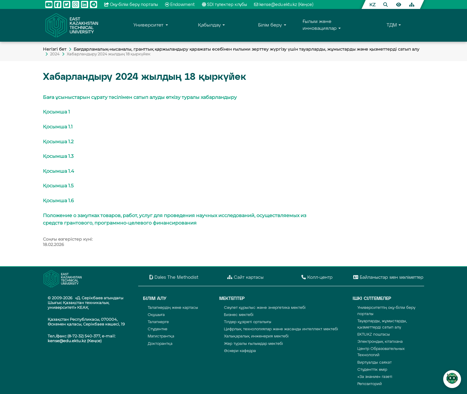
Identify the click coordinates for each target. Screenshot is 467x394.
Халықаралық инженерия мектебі (256, 336)
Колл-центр (317, 277)
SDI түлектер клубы (224, 5)
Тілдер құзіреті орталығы (247, 322)
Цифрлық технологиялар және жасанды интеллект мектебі (281, 329)
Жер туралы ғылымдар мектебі (253, 344)
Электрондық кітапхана (380, 342)
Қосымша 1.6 (58, 200)
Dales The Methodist (174, 277)
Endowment (180, 5)
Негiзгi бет (54, 49)
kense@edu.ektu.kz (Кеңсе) (283, 5)
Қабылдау (209, 25)
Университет (148, 25)
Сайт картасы (245, 277)
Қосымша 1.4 (58, 171)
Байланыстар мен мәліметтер (388, 277)
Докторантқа (160, 344)
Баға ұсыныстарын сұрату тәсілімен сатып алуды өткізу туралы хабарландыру (140, 97)
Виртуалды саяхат (374, 363)
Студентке (157, 329)
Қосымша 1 (56, 112)
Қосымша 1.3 (58, 156)
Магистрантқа (161, 336)
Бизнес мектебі (238, 315)
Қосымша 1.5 (58, 186)
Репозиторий (369, 384)
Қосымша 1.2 (58, 141)
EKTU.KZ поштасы (373, 335)
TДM (392, 25)
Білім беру (270, 25)
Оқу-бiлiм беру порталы (131, 5)
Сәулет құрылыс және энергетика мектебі (265, 308)
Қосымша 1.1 (58, 127)
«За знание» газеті (374, 377)
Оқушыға (156, 315)
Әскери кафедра (240, 351)
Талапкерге (158, 322)
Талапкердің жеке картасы (173, 308)
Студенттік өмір (372, 370)
